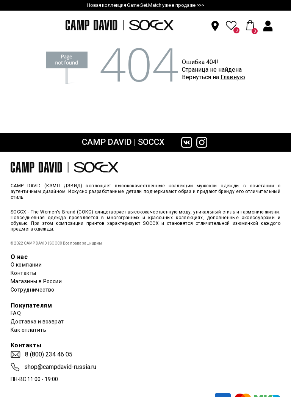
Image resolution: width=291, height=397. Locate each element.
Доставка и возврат (37, 322)
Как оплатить (28, 330)
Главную (233, 77)
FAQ (16, 313)
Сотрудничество (33, 290)
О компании (26, 265)
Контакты (23, 273)
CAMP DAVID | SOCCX (123, 142)
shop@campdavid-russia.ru (60, 367)
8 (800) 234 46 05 (48, 354)
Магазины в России (36, 281)
